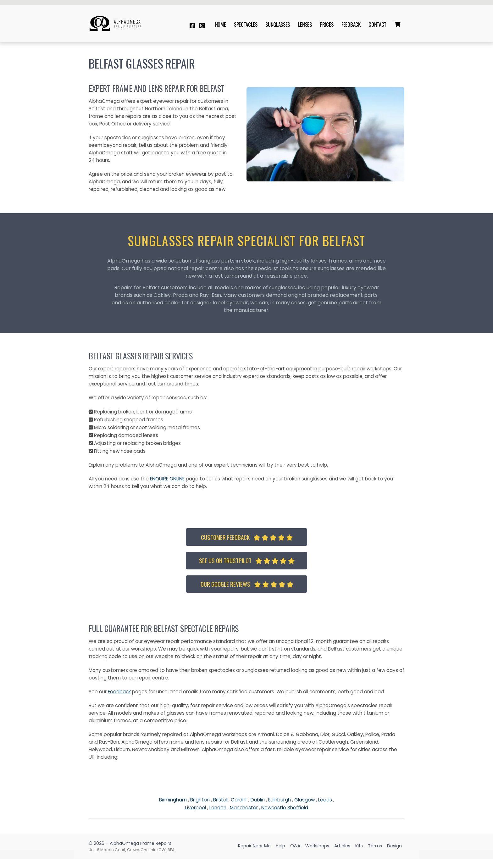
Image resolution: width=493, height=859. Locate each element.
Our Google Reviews (247, 584)
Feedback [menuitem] (350, 24)
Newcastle (273, 807)
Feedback (119, 691)
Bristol (220, 799)
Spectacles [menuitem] (246, 24)
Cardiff (239, 799)
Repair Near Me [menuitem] (254, 846)
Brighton (200, 799)
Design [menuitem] (394, 846)
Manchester (244, 807)
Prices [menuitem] (326, 24)
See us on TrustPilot (247, 560)
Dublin (258, 799)
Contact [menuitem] (377, 24)
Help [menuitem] (280, 846)
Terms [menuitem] (375, 846)
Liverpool (195, 807)
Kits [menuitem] (359, 846)
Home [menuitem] (220, 24)
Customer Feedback (247, 537)
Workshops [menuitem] (317, 846)
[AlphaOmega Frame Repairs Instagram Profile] (202, 26)
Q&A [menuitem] (295, 846)
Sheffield (297, 807)
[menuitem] (397, 24)
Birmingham (173, 799)
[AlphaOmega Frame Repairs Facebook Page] (192, 26)
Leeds (325, 799)
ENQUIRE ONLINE (167, 478)
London (217, 807)
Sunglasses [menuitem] (277, 24)
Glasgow (304, 799)
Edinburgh (279, 799)
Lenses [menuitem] (305, 24)
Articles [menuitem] (342, 846)
